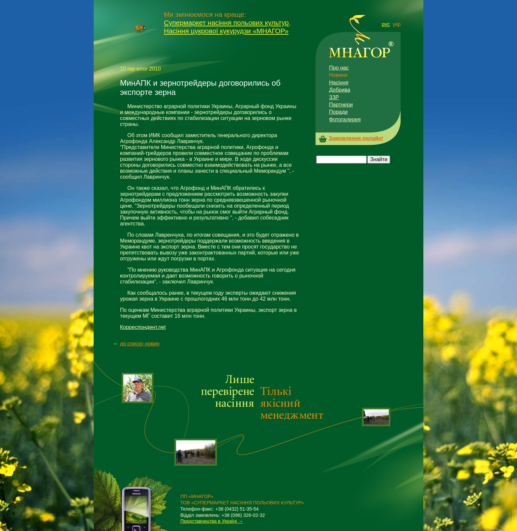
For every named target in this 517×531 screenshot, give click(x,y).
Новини (338, 75)
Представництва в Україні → (211, 521)
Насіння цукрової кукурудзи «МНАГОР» (226, 31)
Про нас (339, 68)
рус (386, 24)
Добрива (339, 90)
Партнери (341, 104)
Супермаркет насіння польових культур (226, 22)
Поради (338, 112)
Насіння (338, 82)
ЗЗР (334, 97)
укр (397, 24)
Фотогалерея (345, 119)
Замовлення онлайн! (356, 138)
